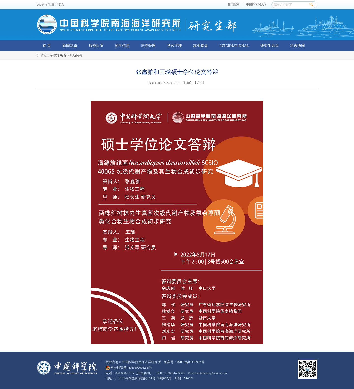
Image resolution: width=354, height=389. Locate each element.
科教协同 (297, 46)
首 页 (47, 46)
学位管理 (174, 46)
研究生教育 (58, 55)
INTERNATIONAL (234, 46)
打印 (187, 83)
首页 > (45, 55)
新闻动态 (69, 46)
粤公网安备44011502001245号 (129, 367)
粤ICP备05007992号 (190, 362)
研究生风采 (269, 46)
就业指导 (200, 46)
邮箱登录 (234, 4)
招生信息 (122, 46)
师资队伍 (95, 46)
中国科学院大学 (256, 4)
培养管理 (148, 46)
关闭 (199, 83)
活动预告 (76, 55)
